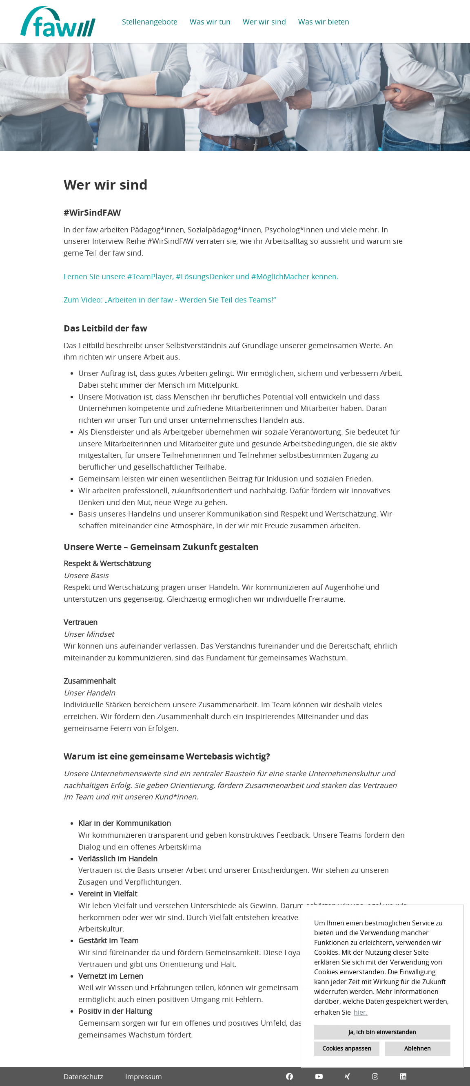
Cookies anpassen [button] (346, 1048)
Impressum (143, 1076)
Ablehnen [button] (417, 1048)
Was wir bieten (323, 21)
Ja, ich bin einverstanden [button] (382, 1032)
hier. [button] (361, 1012)
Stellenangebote (149, 21)
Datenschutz (83, 1076)
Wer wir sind (264, 21)
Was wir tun (210, 21)
